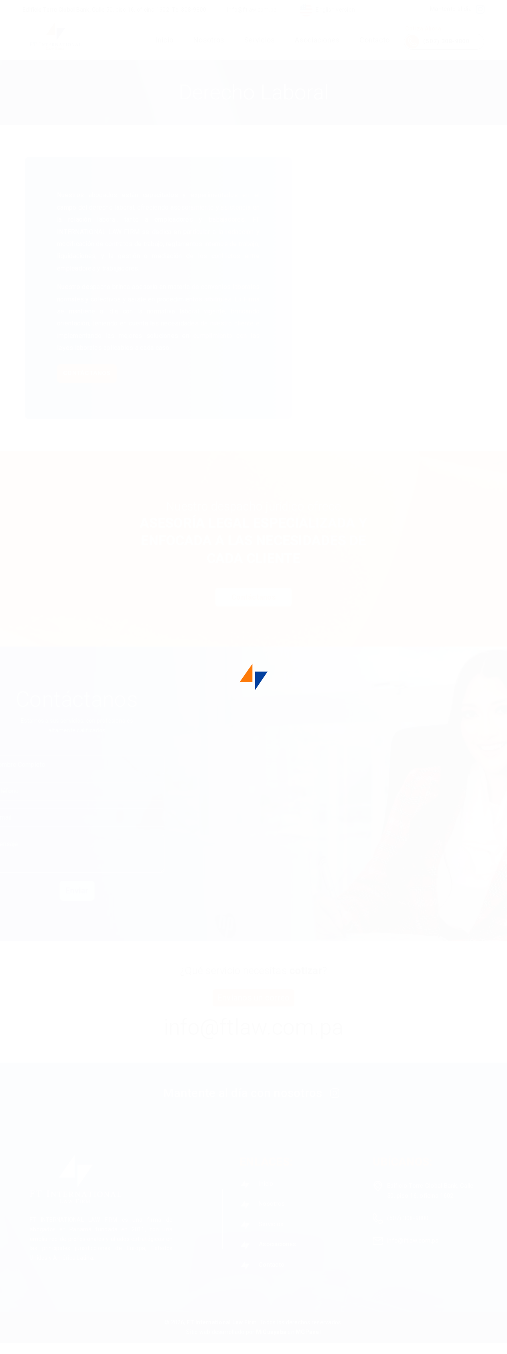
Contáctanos (87, 381)
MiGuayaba (271, 1343)
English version (327, 9)
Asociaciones (317, 40)
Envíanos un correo (253, 1007)
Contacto (374, 40)
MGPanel (308, 1343)
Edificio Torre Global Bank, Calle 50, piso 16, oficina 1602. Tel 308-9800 (114, 9)
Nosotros (208, 40)
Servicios (259, 40)
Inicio (165, 40)
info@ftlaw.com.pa (252, 9)
